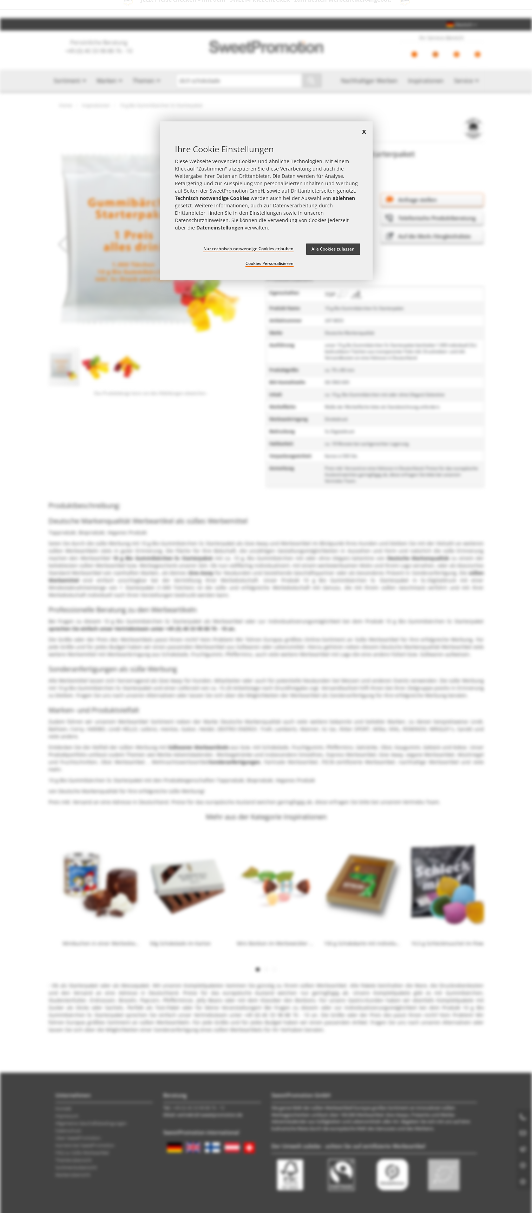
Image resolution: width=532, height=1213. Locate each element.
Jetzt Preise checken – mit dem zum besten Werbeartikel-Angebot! (266, 9)
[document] (266, 200)
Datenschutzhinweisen (202, 220)
